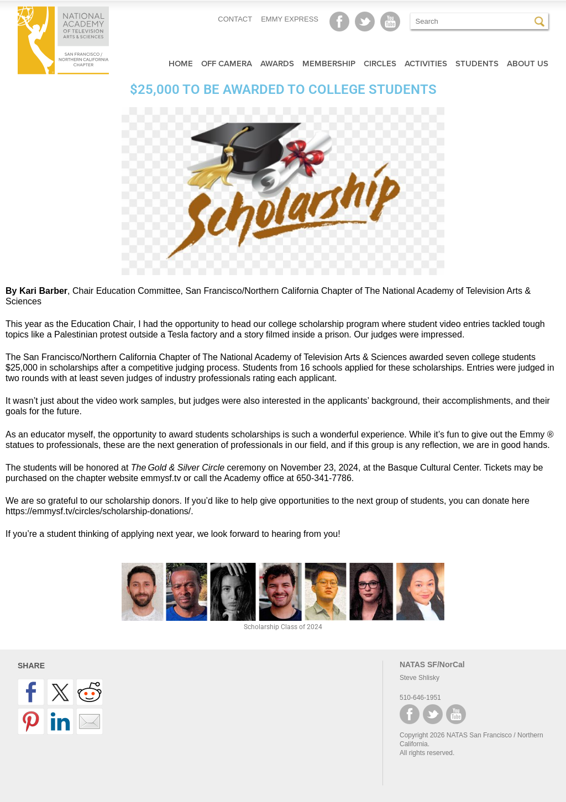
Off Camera (226, 63)
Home (181, 63)
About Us (527, 63)
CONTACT (235, 19)
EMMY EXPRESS (289, 19)
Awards (277, 63)
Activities (426, 63)
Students (477, 63)
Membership (328, 63)
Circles (380, 63)
